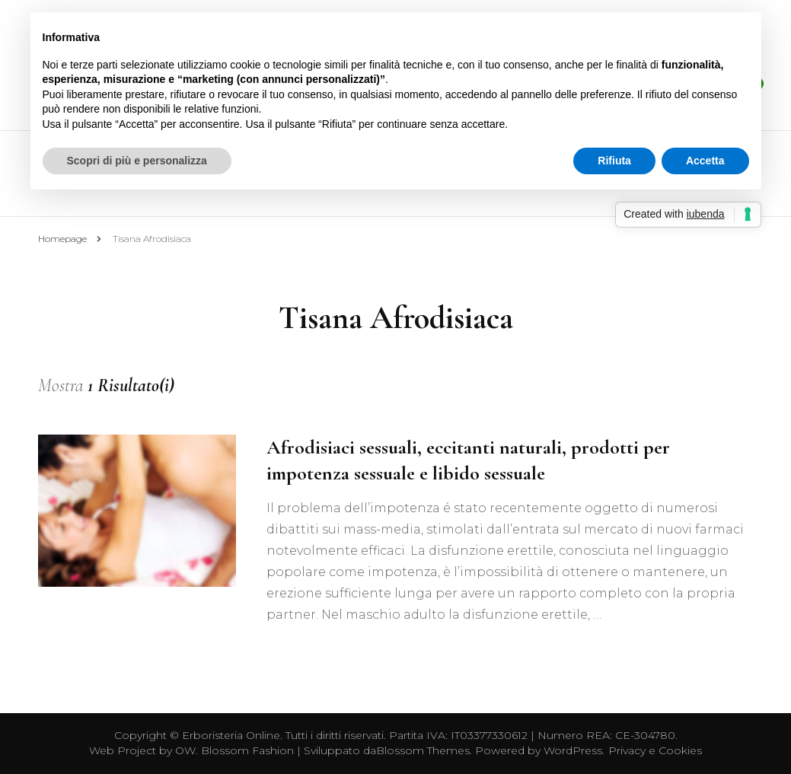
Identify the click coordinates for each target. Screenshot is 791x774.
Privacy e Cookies (655, 750)
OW (185, 750)
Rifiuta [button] (614, 160)
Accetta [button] (705, 160)
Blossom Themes (423, 750)
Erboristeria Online (231, 735)
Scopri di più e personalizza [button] (137, 160)
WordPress (573, 750)
